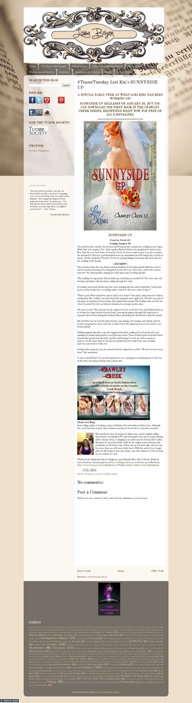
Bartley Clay (141, 632)
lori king (107, 474)
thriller (56, 679)
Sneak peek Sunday (71, 673)
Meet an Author (79, 659)
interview (142, 651)
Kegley (107, 654)
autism (121, 632)
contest (79, 638)
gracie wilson (122, 648)
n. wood (63, 662)
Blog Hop (33, 635)
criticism (106, 638)
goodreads (109, 648)
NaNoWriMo (74, 662)
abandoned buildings (58, 627)
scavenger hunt (71, 671)
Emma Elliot (122, 641)
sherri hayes (148, 671)
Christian (136, 635)
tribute (65, 679)
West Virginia (102, 682)
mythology (32, 662)
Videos (150, 66)
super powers (140, 673)
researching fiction (49, 668)
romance (114, 474)
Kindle (130, 654)
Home (33, 66)
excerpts (51, 644)
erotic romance (156, 641)
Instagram (131, 651)
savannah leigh (57, 671)
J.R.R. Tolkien (49, 209)
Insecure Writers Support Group (110, 651)
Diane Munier (34, 642)
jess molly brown (70, 654)
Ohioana (31, 664)
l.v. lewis (153, 654)
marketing (155, 656)
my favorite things (143, 659)
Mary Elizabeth (48, 659)
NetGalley (118, 662)
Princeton (113, 664)
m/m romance (131, 656)
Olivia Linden (41, 664)
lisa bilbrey (63, 656)
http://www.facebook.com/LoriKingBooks (96, 465)
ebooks (88, 641)
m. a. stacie (97, 656)
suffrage (117, 673)
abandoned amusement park (38, 627)
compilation (32, 638)
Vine (66, 682)
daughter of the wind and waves (125, 638)
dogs (44, 641)
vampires (147, 679)
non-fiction (140, 662)
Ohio (158, 662)
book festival (91, 635)
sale (33, 671)
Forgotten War (99, 645)
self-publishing (100, 671)
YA (45, 685)
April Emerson (68, 632)
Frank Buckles (113, 645)
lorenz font (75, 656)
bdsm (151, 632)
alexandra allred (149, 627)
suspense (150, 673)
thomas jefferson (45, 679)
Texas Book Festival (107, 676)
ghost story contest (139, 645)
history (53, 651)
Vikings (52, 682)
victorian (40, 682)
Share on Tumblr (9, 700)
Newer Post (83, 571)
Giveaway (59, 648)
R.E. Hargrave (141, 664)
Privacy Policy (124, 72)
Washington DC (76, 682)
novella (150, 662)
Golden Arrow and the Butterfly (88, 648)
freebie (125, 645)
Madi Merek (143, 656)
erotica (37, 645)
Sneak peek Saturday (48, 673)
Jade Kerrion (158, 651)
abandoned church (75, 627)
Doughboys (65, 641)
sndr (99, 692)
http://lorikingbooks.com (121, 462)
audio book (88, 632)
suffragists (128, 673)
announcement (43, 632)
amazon (53, 630)
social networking (94, 673)
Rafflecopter (155, 664)
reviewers (75, 668)
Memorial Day (97, 659)
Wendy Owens (89, 682)
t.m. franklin (58, 676)
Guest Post (134, 648)
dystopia (76, 641)
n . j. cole (42, 662)
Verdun (31, 682)
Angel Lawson (135, 630)
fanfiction (71, 645)
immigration (80, 651)
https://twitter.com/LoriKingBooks (143, 465)
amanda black (41, 630)
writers (115, 682)
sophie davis (108, 673)
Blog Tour (48, 635)
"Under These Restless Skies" (107, 66)
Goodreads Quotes (59, 215)
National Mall (87, 662)
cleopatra (145, 635)
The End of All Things (131, 676)
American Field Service (102, 630)
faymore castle (84, 645)
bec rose (158, 632)
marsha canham (34, 659)
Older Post (157, 571)
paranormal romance (60, 664)
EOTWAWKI (136, 641)
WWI (39, 685)
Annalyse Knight (150, 630)
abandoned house (120, 627)
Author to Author (104, 632)
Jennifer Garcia (55, 654)
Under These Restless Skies (107, 679)
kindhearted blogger (118, 654)
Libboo (39, 656)
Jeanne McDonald (39, 654)
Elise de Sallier (108, 642)
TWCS (85, 679)
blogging (80, 635)
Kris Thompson (142, 654)
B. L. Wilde (130, 632)
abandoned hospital (105, 627)
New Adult (129, 662)
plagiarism (80, 664)
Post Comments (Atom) (97, 577)
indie (90, 651)
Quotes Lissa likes (38, 185)
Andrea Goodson (120, 630)
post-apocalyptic (95, 664)
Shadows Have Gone (129, 671)
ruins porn (159, 668)
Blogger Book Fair (64, 635)
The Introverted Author (41, 72)
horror (71, 651)
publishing (124, 664)
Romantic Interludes (111, 668)
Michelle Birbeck (111, 659)
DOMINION (53, 642)
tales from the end (87, 676)
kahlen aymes (95, 654)
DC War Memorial (147, 638)
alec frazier (135, 627)
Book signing (103, 635)
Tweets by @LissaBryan (39, 151)
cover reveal (91, 638)
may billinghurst (61, 659)
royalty (143, 668)
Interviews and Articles (87, 72)
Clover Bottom (156, 635)
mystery (157, 659)
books (115, 635)
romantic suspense (130, 668)
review (63, 668)
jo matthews (83, 654)
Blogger (116, 692)
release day (33, 668)
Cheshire (127, 635)
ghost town (155, 645)
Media (108, 72)
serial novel (113, 671)
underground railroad (133, 679)
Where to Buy (135, 66)
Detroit (158, 638)
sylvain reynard (46, 676)
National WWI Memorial (103, 662)
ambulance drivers (85, 630)
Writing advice (141, 682)
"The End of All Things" (53, 66)
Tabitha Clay (72, 676)
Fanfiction (64, 72)
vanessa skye (157, 679)
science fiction (86, 671)
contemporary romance (93, 474)
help (159, 648)
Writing (125, 682)
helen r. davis (149, 648)
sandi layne (43, 671)
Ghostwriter (36, 648)
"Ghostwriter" (79, 66)
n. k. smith (53, 662)
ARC (80, 632)
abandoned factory (89, 627)
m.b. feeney (119, 656)
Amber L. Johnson (67, 630)
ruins (150, 668)
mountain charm (126, 659)
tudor (73, 679)
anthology (56, 632)
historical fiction (37, 651)
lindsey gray (50, 656)
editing (95, 642)
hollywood (63, 651)
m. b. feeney (108, 656)
